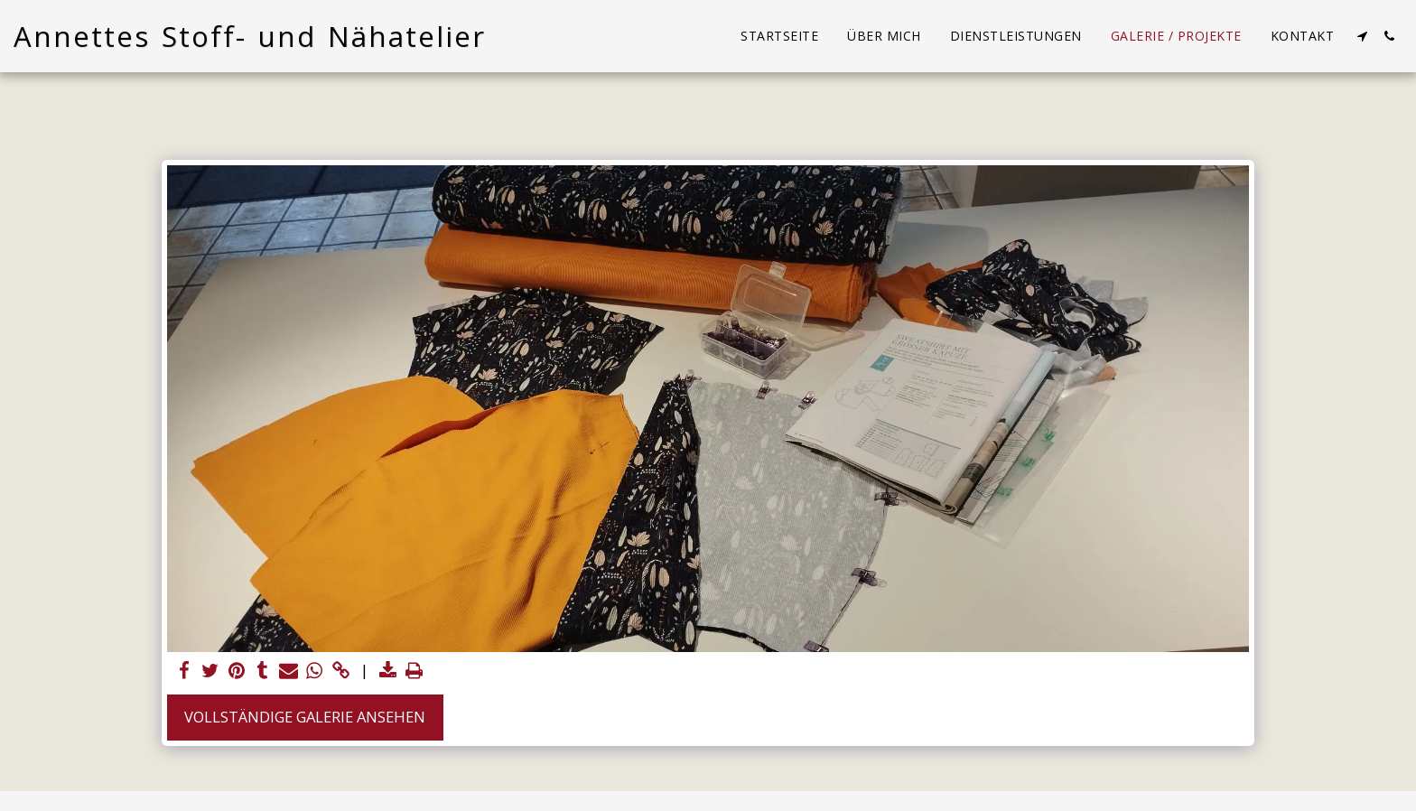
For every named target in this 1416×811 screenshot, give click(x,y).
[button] (1361, 36)
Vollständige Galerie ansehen (304, 716)
